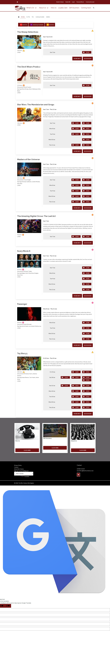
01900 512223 (81, 469)
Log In (73, 2)
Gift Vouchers (74, 8)
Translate (25, 476)
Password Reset (80, 2)
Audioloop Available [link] (40, 17)
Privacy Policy (18, 465)
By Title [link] (28, 17)
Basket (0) (68, 2)
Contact (16, 467)
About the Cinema (19, 469)
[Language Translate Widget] (23, 474)
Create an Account (90, 2)
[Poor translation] (8, 606)
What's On (30, 8)
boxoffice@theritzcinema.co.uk (85, 470)
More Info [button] (77, 58)
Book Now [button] (87, 58)
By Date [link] (23, 16)
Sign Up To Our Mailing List (21, 471)
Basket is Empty (60, 2)
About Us (42, 8)
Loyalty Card (62, 8)
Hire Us (53, 8)
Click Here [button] (27, 450)
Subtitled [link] (48, 17)
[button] (17, 2)
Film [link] (33, 17)
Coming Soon (86, 8)
